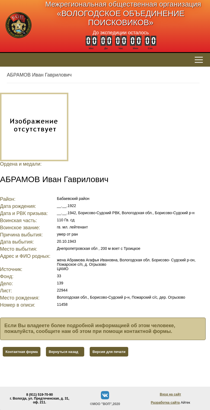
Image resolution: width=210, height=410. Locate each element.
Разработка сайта (165, 403)
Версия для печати (109, 352)
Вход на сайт (170, 394)
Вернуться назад (63, 352)
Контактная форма (21, 352)
